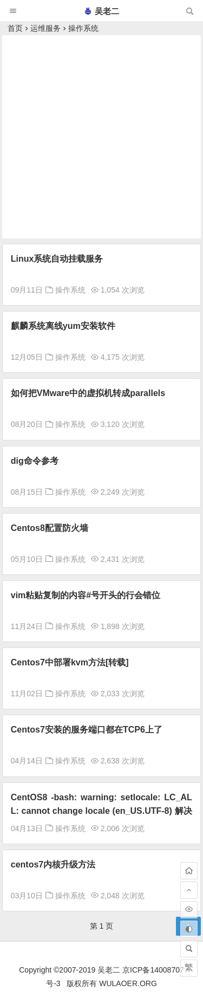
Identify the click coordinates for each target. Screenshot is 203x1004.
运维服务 (45, 28)
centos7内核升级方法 (53, 864)
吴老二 (101, 11)
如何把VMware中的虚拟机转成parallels (88, 393)
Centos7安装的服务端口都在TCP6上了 (86, 729)
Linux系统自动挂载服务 (57, 258)
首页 (15, 28)
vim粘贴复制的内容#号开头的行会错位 (85, 595)
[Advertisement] (101, 136)
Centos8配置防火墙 (49, 528)
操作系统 (83, 28)
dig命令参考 (34, 460)
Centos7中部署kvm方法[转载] (70, 662)
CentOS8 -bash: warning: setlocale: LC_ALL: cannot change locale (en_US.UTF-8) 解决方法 (101, 811)
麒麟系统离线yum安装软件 (63, 326)
